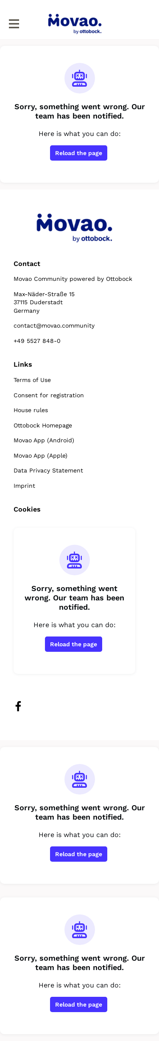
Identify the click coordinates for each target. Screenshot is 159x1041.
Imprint (24, 485)
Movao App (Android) (44, 440)
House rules (31, 410)
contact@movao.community (54, 325)
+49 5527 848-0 (37, 340)
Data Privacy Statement (48, 470)
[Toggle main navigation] (13, 24)
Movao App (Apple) (40, 455)
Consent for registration (49, 395)
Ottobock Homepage (43, 425)
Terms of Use (32, 379)
